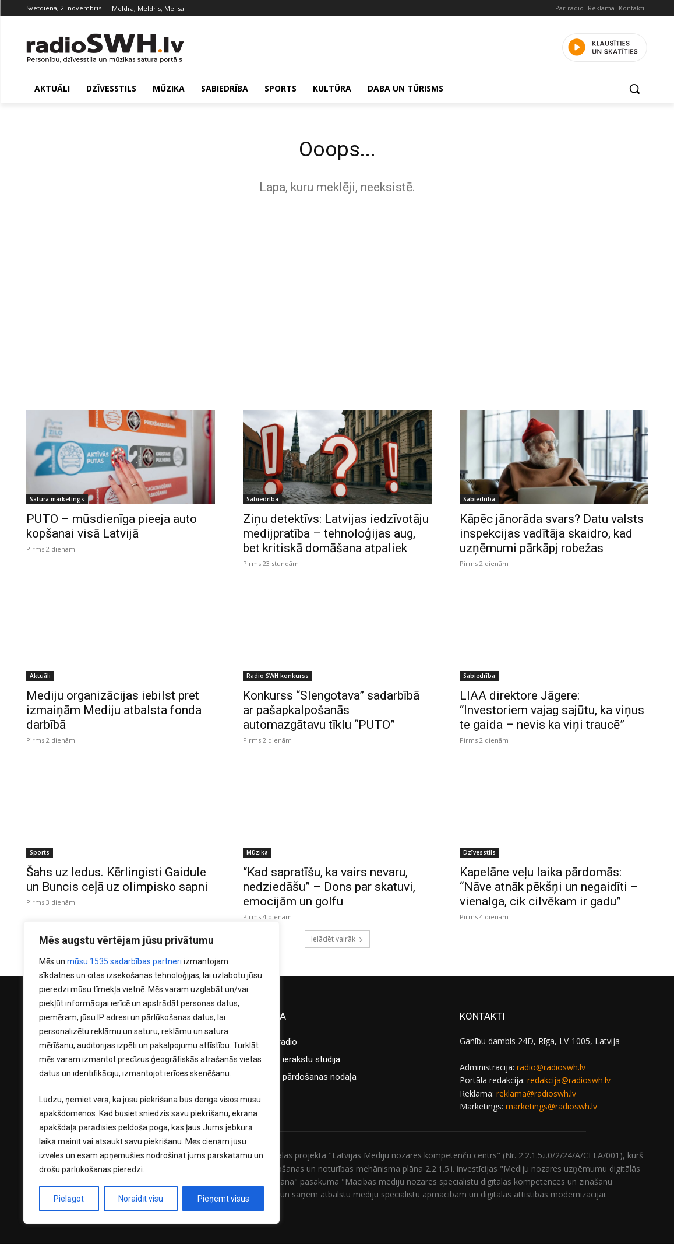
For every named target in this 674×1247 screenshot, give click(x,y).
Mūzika (257, 856)
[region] (151, 1072)
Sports (40, 856)
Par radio (569, 7)
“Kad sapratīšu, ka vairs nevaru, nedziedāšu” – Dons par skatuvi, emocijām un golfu (329, 890)
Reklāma (601, 7)
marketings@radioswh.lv (551, 1109)
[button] (634, 89)
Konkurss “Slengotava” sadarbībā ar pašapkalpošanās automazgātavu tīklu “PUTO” (331, 713)
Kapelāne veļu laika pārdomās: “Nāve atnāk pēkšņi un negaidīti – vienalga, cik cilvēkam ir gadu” (549, 890)
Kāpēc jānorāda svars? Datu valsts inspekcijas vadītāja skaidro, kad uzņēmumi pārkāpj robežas (552, 536)
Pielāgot (69, 1198)
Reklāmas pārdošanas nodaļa (300, 1080)
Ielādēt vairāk (337, 942)
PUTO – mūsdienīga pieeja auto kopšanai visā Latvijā (111, 529)
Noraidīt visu (140, 1198)
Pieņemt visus (223, 1198)
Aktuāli (40, 679)
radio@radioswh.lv (551, 1070)
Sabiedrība (262, 502)
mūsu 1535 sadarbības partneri (124, 961)
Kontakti (631, 7)
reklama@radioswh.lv (536, 1096)
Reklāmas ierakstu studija (291, 1063)
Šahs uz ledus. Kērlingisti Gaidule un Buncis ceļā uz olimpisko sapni (117, 883)
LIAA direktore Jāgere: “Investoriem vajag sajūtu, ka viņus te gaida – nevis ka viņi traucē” (552, 713)
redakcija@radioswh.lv (569, 1083)
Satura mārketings (57, 502)
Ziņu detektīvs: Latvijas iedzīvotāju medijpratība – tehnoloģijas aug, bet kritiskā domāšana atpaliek (336, 536)
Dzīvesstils (479, 856)
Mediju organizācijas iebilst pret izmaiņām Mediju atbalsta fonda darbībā (114, 713)
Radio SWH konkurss (277, 679)
